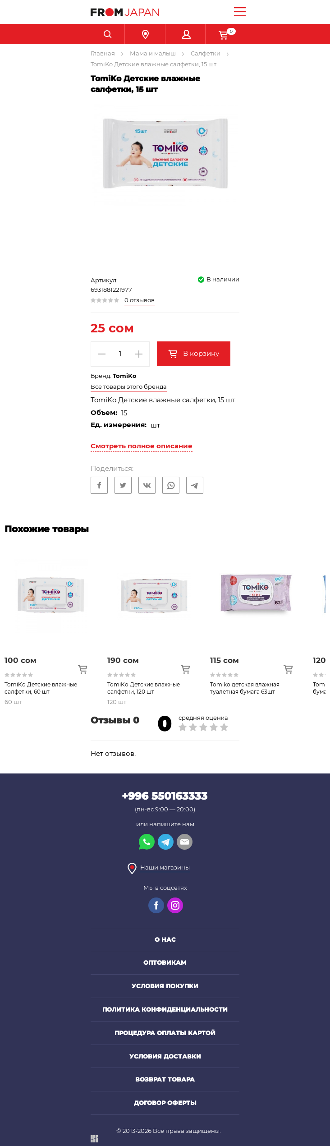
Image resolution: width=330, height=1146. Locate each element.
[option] (56, 623)
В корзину (200, 353)
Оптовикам (165, 962)
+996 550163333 (164, 796)
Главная (103, 53)
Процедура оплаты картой (165, 1032)
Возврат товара (165, 1079)
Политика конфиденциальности (165, 1009)
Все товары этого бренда (129, 386)
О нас (165, 939)
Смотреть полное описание (141, 446)
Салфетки (205, 53)
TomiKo (125, 375)
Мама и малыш (153, 53)
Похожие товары (47, 529)
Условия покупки (165, 986)
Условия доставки (165, 1056)
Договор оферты (165, 1102)
